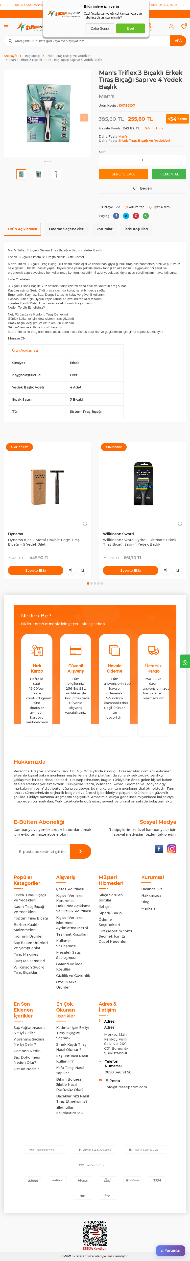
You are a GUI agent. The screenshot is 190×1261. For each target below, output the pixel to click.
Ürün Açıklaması (22, 229)
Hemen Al (169, 174)
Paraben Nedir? (28, 1051)
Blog (145, 902)
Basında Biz (151, 889)
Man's (106, 96)
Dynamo (15, 534)
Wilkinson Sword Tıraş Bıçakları (29, 970)
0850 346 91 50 (118, 1072)
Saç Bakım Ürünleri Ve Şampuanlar (31, 945)
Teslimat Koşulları (72, 934)
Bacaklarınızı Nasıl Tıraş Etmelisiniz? (72, 1099)
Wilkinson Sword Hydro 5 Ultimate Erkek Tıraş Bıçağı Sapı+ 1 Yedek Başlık (139, 542)
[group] (47, 113)
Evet (130, 28)
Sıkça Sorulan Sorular (111, 897)
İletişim (105, 906)
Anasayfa (10, 56)
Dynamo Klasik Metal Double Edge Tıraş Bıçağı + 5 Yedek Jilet (43, 542)
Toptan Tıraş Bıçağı (31, 918)
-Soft (67, 1256)
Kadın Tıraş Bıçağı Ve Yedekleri (29, 909)
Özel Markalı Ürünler (67, 985)
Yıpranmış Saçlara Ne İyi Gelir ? (29, 1042)
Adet (102, 152)
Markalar (149, 908)
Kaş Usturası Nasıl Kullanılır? (72, 1059)
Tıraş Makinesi (26, 954)
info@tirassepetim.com (126, 1087)
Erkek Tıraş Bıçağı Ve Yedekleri (69, 56)
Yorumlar (104, 229)
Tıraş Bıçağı (31, 56)
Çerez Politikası (70, 889)
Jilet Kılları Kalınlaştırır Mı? (70, 1110)
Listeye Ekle (109, 207)
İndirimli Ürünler (28, 936)
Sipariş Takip (110, 913)
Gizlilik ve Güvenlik (73, 975)
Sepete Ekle (123, 174)
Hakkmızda (151, 895)
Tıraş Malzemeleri (29, 961)
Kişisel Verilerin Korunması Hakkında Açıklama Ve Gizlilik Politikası (73, 903)
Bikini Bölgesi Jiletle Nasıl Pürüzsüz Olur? (70, 1084)
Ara (178, 41)
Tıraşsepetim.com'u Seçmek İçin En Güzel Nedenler (116, 936)
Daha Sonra (100, 28)
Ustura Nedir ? (26, 1069)
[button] (45, 161)
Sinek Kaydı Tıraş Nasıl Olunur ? (71, 1047)
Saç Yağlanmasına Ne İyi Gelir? (30, 1030)
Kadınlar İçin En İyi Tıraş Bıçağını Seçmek (72, 1032)
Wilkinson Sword (118, 534)
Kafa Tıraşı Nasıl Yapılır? (70, 1070)
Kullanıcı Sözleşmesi (66, 943)
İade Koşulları (136, 229)
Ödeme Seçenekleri (66, 229)
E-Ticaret (79, 1256)
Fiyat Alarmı (159, 207)
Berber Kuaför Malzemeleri (26, 927)
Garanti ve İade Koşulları (69, 966)
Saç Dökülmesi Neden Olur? (27, 1060)
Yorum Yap (134, 207)
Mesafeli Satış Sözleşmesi (68, 955)
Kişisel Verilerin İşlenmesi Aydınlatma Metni (72, 922)
